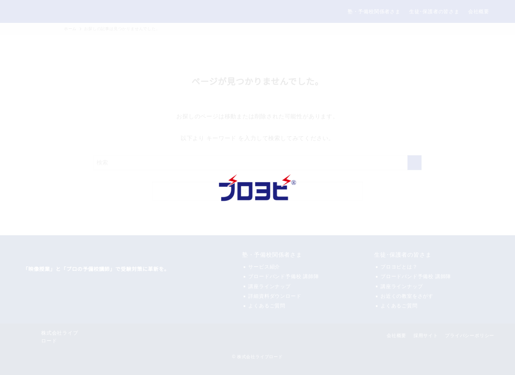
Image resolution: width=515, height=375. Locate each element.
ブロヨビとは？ (399, 266)
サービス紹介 (264, 266)
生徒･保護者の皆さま (402, 255)
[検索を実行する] (414, 162)
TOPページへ (257, 191)
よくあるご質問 (266, 305)
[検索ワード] (257, 162)
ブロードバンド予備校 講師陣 (283, 276)
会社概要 (396, 335)
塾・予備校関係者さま (272, 255)
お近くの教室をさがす (407, 296)
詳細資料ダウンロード (274, 296)
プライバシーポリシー (469, 335)
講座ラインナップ (269, 286)
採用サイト (425, 335)
